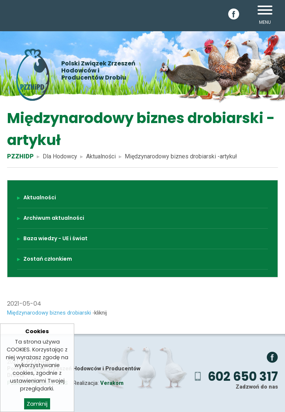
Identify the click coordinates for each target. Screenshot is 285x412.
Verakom (112, 383)
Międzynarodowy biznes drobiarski (49, 312)
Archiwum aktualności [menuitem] (53, 218)
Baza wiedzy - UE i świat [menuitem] (55, 238)
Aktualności (101, 156)
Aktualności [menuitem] (39, 197)
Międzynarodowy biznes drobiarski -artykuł (181, 156)
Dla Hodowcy (60, 156)
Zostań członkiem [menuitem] (47, 259)
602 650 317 (243, 376)
